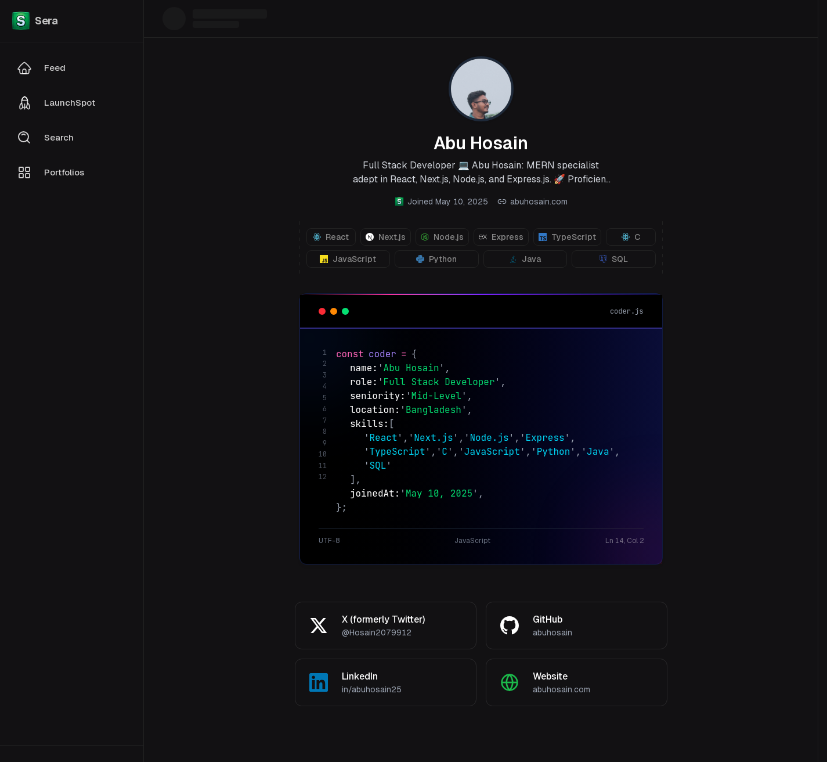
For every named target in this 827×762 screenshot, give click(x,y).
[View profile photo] (481, 88)
